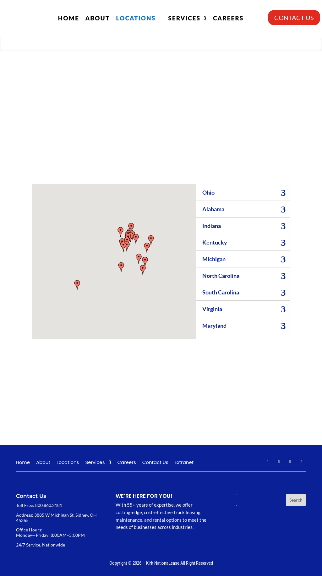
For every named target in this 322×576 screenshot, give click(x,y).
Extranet (184, 463)
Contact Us (155, 463)
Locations (136, 18)
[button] (121, 267)
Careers (228, 18)
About (97, 18)
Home (68, 18)
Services (184, 18)
